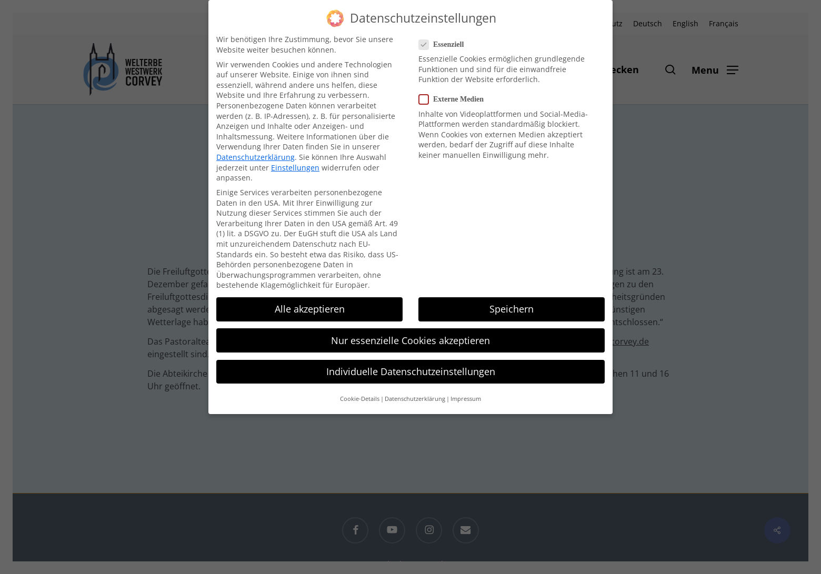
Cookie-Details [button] (359, 398)
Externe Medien (455, 99)
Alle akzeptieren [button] (310, 309)
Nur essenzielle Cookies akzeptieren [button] (410, 340)
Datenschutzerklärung (255, 157)
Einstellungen (295, 168)
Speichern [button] (511, 309)
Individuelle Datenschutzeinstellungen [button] (410, 371)
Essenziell (445, 44)
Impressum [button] (465, 398)
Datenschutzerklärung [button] (415, 398)
